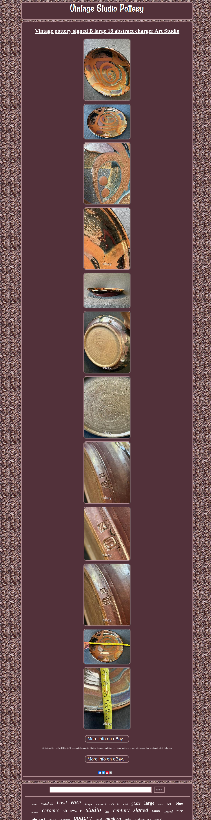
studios (160, 805)
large (149, 803)
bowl (62, 802)
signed (140, 810)
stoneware (72, 810)
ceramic (50, 810)
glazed (168, 811)
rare (179, 811)
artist (125, 804)
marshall (47, 803)
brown (34, 804)
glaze (136, 803)
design (88, 804)
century (121, 810)
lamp (156, 811)
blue (179, 803)
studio (93, 809)
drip (107, 811)
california (114, 804)
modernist (101, 804)
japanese (34, 812)
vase (75, 802)
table (169, 804)
